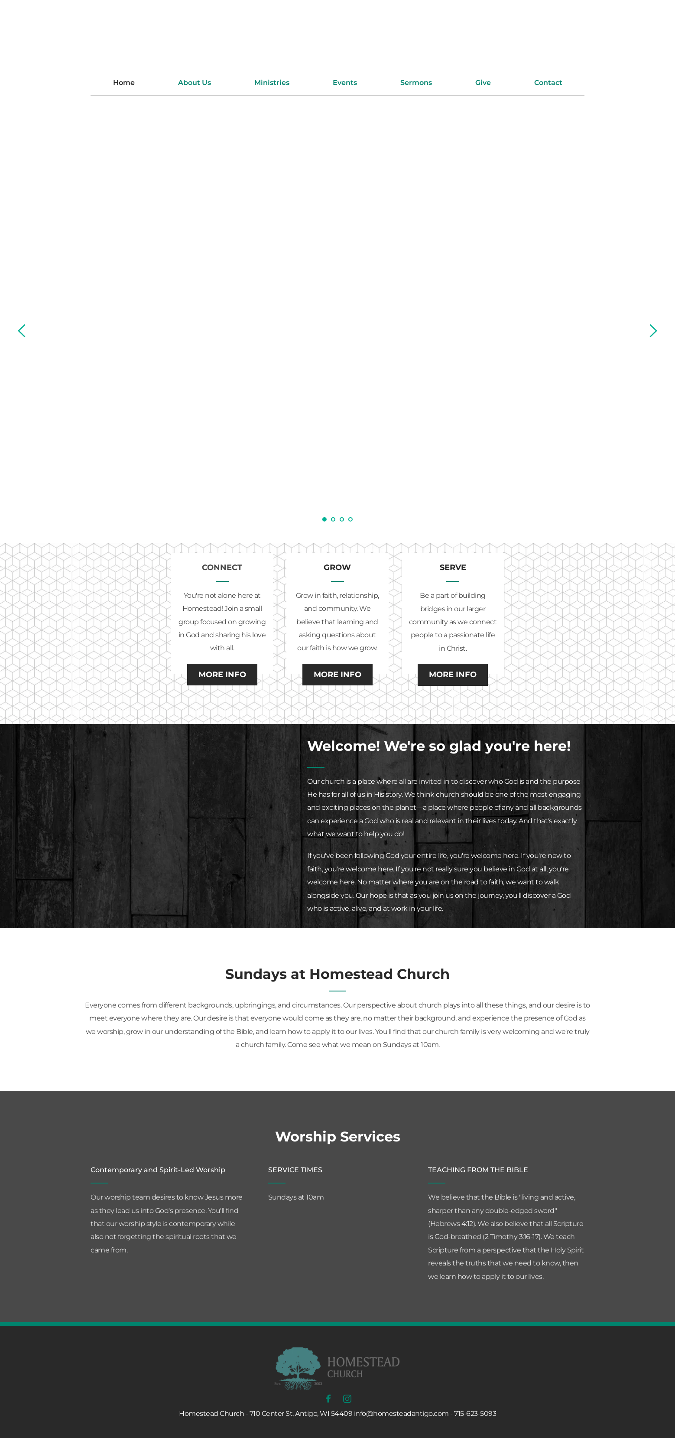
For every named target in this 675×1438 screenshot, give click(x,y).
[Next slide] (653, 331)
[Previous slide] (22, 331)
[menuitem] (124, 83)
